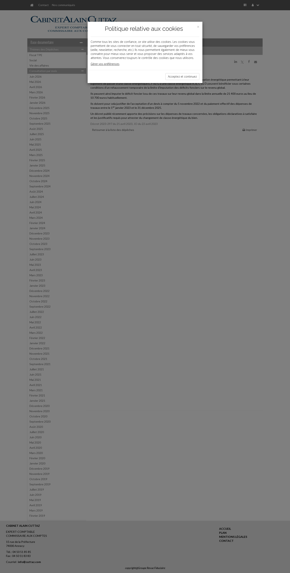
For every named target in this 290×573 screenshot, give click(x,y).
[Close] (198, 27)
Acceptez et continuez (182, 76)
